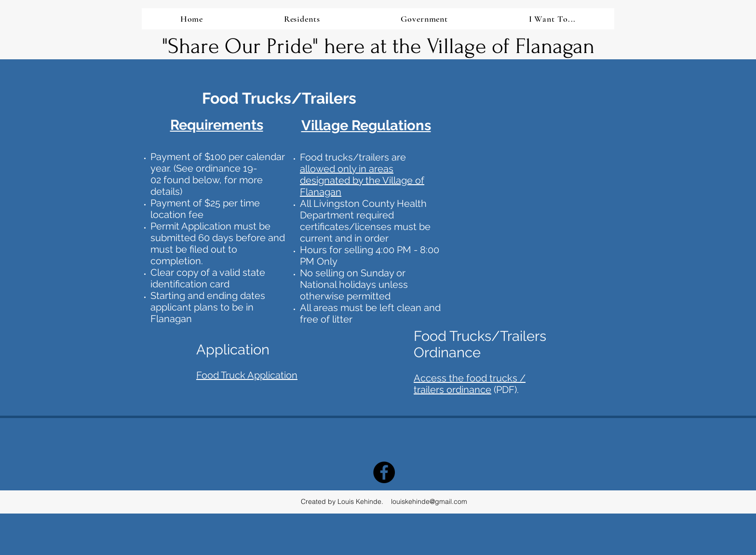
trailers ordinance (452, 389)
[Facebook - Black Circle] (384, 472)
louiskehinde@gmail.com (429, 501)
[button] (301, 18)
